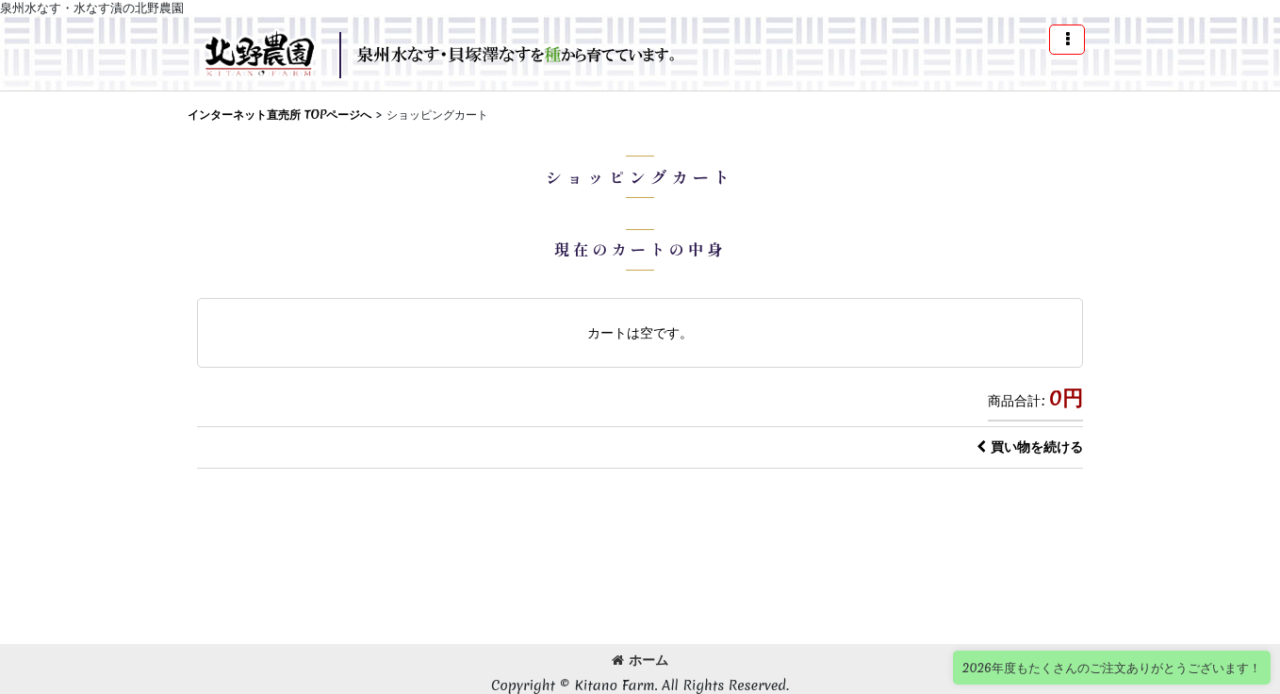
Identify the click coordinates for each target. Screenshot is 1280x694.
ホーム (640, 660)
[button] (1067, 40)
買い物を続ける (1029, 447)
